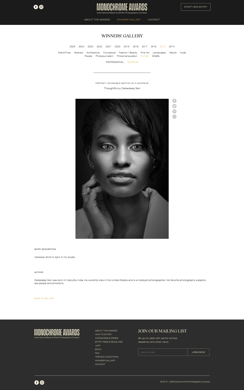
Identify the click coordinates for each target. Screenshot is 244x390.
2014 (171, 46)
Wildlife (156, 56)
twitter (174, 106)
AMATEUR (132, 62)
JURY (98, 345)
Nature (173, 52)
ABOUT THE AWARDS (97, 19)
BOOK (98, 349)
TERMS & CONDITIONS (106, 356)
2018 (135, 46)
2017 (144, 46)
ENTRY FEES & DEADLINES (109, 342)
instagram (41, 7)
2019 (126, 46)
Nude (183, 52)
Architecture (93, 52)
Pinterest (174, 111)
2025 (72, 46)
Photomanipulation (127, 56)
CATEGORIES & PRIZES (106, 338)
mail (174, 117)
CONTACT (154, 19)
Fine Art (145, 52)
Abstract (78, 52)
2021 (108, 46)
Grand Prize (64, 52)
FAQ (97, 353)
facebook (36, 7)
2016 (153, 46)
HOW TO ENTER (103, 334)
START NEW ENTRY (195, 6)
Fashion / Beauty (128, 52)
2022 (99, 46)
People (88, 56)
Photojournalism (104, 56)
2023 (90, 46)
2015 (162, 46)
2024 (81, 46)
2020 (117, 46)
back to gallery (44, 298)
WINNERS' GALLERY (129, 19)
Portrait (145, 56)
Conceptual (109, 52)
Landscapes (159, 52)
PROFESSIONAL (115, 62)
